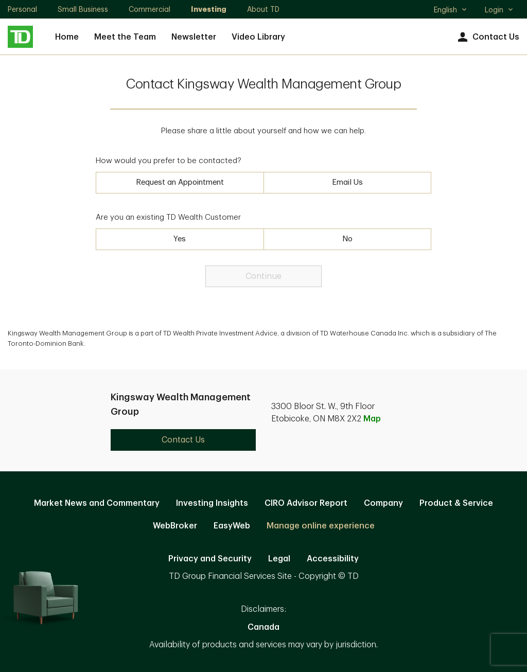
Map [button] (372, 419)
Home (67, 37)
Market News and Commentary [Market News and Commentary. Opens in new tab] (97, 503)
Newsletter (193, 37)
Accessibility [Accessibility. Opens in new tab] (333, 559)
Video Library (258, 37)
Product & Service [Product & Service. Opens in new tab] (456, 503)
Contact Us (487, 37)
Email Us (347, 182)
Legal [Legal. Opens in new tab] (279, 559)
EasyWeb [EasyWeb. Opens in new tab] (232, 526)
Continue (263, 276)
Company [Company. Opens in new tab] (383, 503)
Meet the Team (125, 37)
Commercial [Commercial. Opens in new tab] (149, 9)
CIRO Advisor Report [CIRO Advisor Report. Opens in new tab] (306, 503)
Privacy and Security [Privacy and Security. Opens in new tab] (210, 559)
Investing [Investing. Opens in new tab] (208, 9)
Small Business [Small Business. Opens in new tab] (83, 9)
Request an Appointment (180, 182)
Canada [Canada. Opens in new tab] (263, 627)
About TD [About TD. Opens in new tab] (263, 9)
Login (499, 9)
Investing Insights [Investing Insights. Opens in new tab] (212, 503)
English (450, 10)
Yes (179, 239)
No (347, 239)
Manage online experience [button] (321, 526)
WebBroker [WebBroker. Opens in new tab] (175, 526)
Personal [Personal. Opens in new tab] (22, 9)
